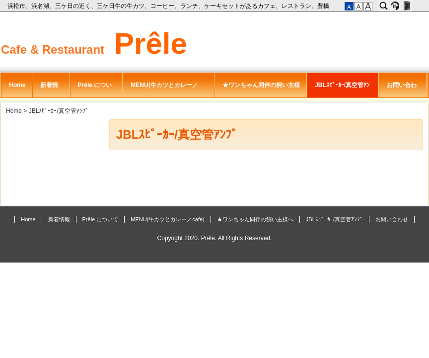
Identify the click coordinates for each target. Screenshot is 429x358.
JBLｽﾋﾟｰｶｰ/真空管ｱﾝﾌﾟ (342, 89)
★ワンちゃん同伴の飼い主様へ (261, 89)
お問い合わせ (402, 89)
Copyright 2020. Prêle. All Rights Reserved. (214, 238)
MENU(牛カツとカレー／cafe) (164, 89)
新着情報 (49, 89)
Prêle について (95, 89)
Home (17, 85)
